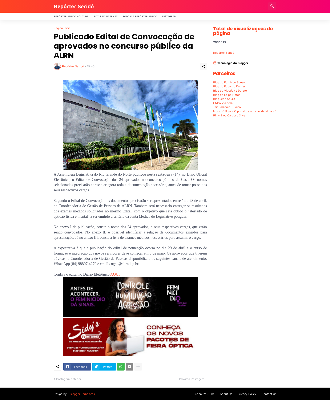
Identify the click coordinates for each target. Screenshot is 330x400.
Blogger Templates (82, 394)
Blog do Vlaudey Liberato (230, 90)
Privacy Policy (246, 394)
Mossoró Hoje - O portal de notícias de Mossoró (244, 111)
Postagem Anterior (68, 379)
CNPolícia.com (223, 103)
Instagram (169, 16)
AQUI (115, 274)
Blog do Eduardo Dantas (229, 86)
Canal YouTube (205, 394)
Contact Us (269, 394)
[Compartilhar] (203, 66)
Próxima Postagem (191, 379)
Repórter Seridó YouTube (71, 16)
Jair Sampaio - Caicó (227, 107)
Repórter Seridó (74, 6)
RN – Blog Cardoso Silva (229, 115)
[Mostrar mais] (138, 367)
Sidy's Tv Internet (105, 16)
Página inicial (62, 28)
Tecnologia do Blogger (230, 63)
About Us (226, 394)
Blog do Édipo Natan (227, 94)
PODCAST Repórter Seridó (139, 16)
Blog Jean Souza (224, 98)
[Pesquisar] (272, 6)
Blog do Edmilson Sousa (229, 82)
